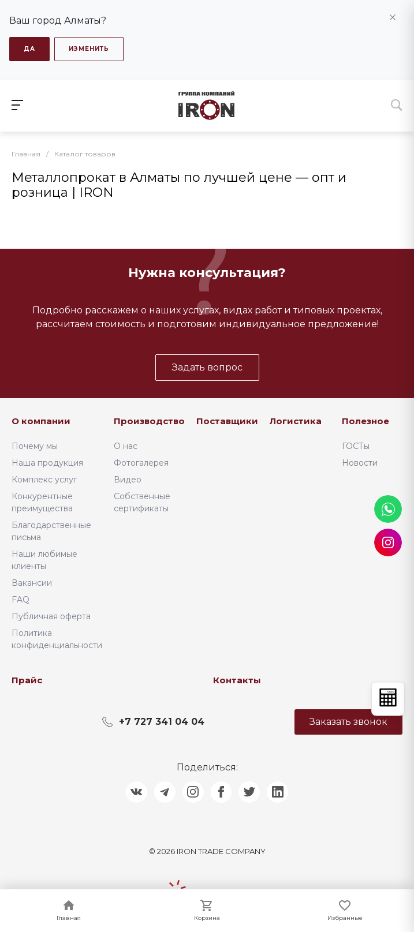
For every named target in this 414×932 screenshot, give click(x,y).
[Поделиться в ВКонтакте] (132, 791)
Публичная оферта (51, 614)
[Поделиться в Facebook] (222, 791)
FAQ (20, 598)
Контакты (237, 678)
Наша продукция (47, 461)
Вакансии (32, 581)
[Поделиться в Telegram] (162, 791)
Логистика (296, 419)
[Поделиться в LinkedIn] (282, 791)
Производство (149, 419)
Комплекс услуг (44, 478)
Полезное (365, 419)
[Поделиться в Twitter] (252, 791)
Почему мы (35, 444)
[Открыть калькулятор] (388, 699)
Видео (127, 478)
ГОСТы (356, 444)
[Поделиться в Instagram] (192, 791)
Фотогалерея (141, 461)
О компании (41, 419)
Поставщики (227, 419)
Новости (360, 461)
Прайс (27, 678)
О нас (125, 444)
